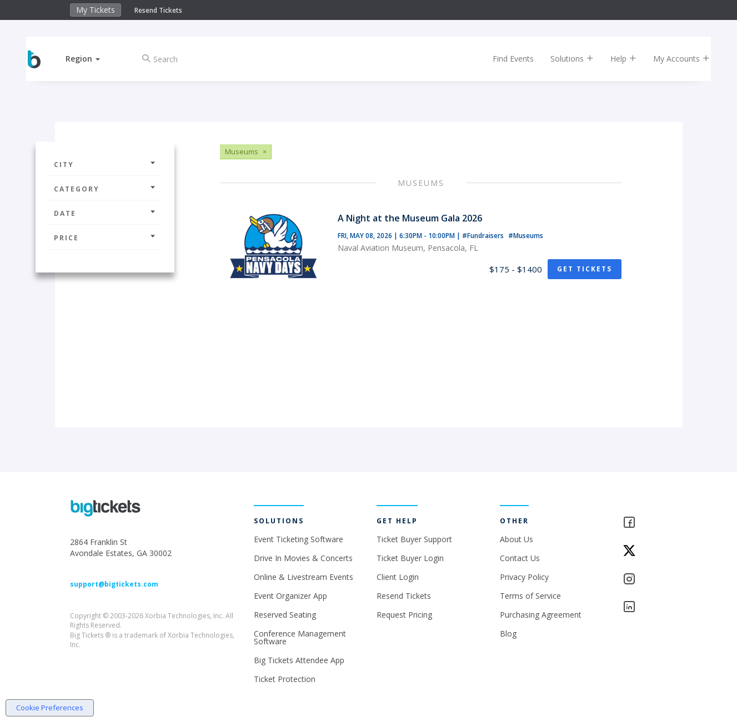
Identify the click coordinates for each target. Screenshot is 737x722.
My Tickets (95, 9)
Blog (508, 633)
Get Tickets (584, 269)
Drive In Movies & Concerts (303, 558)
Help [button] (614, 58)
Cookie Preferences (49, 708)
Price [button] (105, 238)
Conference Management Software (300, 637)
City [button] (105, 164)
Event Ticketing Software (298, 539)
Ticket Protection (284, 679)
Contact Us (520, 558)
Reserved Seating (285, 614)
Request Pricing (404, 614)
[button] (92, 58)
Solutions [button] (562, 58)
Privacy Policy (524, 577)
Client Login (398, 577)
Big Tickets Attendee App (299, 660)
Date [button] (105, 213)
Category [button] (105, 189)
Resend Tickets (158, 10)
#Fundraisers (483, 235)
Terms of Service (530, 595)
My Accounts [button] (672, 58)
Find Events (503, 58)
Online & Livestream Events (303, 577)
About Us (516, 539)
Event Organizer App (290, 595)
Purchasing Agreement (540, 614)
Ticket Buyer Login (410, 558)
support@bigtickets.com (114, 584)
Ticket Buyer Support (414, 539)
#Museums (525, 235)
